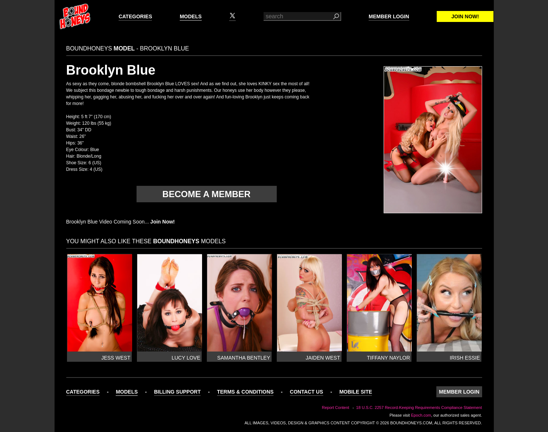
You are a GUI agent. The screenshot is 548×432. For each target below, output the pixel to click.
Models (191, 16)
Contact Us (306, 392)
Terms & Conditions (245, 392)
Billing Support (177, 392)
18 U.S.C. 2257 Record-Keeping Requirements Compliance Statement (419, 407)
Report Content (335, 407)
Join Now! (465, 16)
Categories (135, 16)
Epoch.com (421, 415)
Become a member (207, 194)
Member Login (389, 16)
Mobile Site (355, 392)
